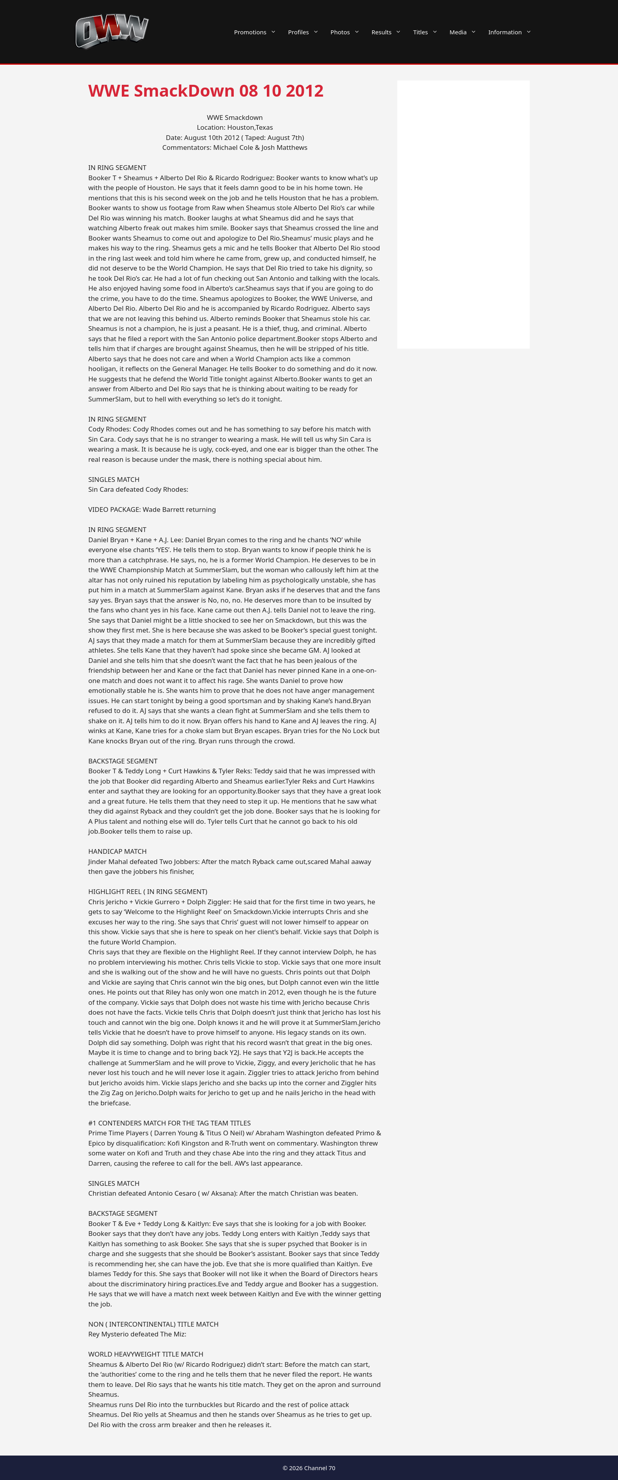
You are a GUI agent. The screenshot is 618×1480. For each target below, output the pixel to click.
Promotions (258, 32)
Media (466, 32)
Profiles (306, 32)
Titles (428, 32)
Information (513, 32)
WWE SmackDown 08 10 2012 (206, 90)
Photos (348, 32)
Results (390, 32)
